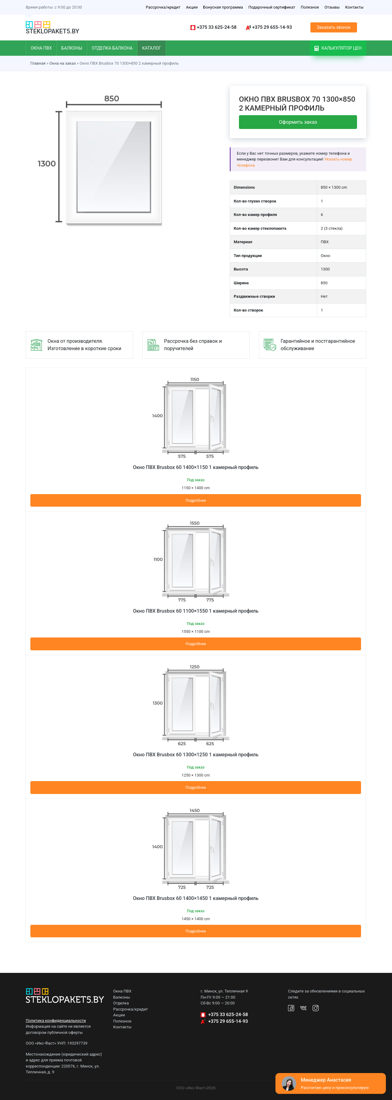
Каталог (151, 48)
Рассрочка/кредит (163, 7)
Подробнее (195, 500)
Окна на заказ (62, 63)
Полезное (310, 7)
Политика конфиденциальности (56, 1020)
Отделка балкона (112, 48)
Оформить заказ (298, 122)
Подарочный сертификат (271, 7)
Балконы (72, 48)
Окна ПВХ (41, 48)
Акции (192, 7)
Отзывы (332, 7)
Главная (37, 63)
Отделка (121, 1003)
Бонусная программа (223, 7)
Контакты (354, 7)
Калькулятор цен (338, 48)
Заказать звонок (334, 27)
